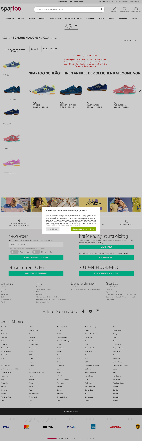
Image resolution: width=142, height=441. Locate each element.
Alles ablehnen (53, 229)
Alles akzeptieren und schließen (83, 229)
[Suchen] (101, 9)
